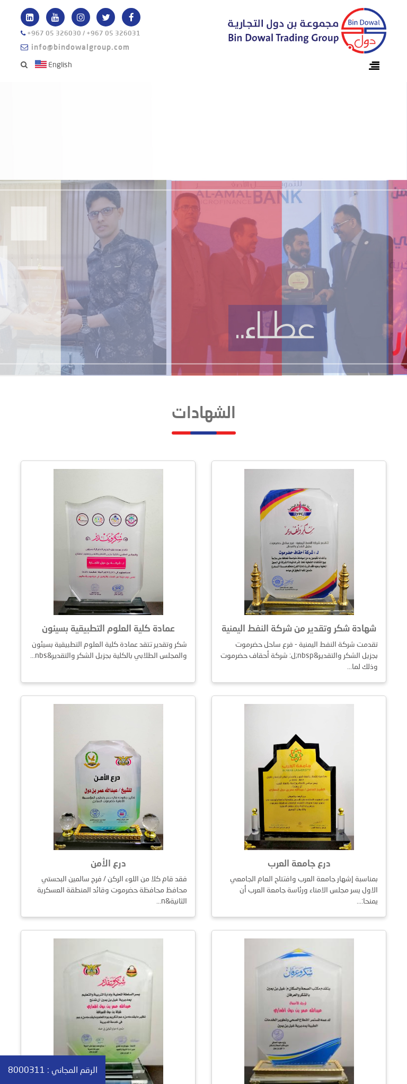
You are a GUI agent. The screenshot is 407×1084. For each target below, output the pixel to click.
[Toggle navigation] (374, 66)
